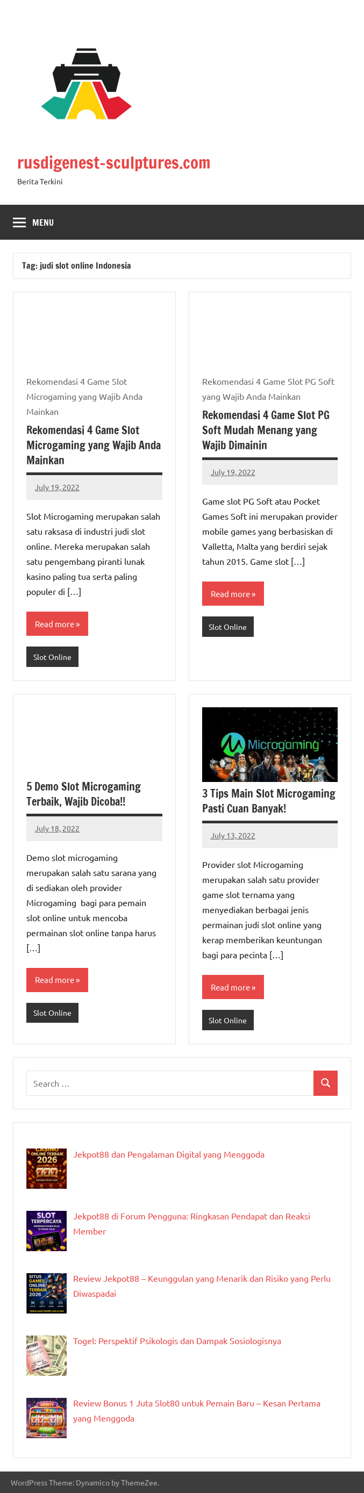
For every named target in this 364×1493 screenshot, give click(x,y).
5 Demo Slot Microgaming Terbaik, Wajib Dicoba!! (83, 794)
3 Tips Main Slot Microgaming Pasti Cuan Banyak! (269, 801)
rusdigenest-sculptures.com (117, 162)
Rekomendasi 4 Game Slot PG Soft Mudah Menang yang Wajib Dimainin (266, 430)
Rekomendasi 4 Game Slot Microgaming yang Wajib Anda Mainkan (93, 445)
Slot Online (52, 657)
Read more (54, 623)
